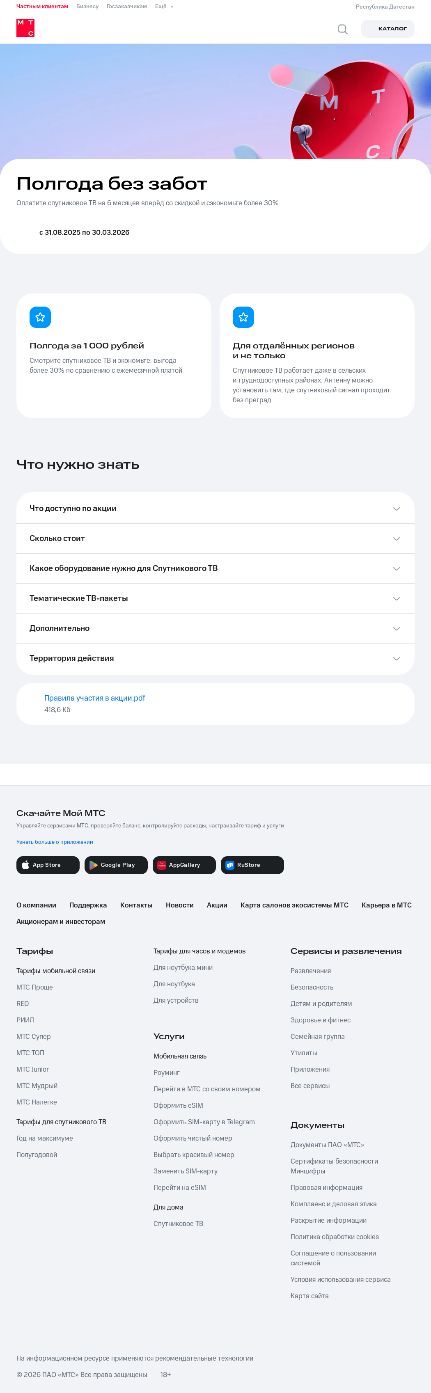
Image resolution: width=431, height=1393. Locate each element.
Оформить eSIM (178, 1106)
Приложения (310, 1070)
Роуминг (167, 1073)
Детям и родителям (321, 1004)
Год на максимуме (44, 1138)
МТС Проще (34, 987)
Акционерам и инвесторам (60, 922)
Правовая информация (326, 1188)
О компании (36, 905)
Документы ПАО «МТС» (328, 1145)
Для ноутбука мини (183, 968)
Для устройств (176, 1001)
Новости (180, 905)
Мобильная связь (180, 1056)
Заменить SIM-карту (186, 1171)
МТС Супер (33, 1037)
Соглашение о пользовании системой (333, 1258)
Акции (217, 905)
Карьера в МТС (387, 905)
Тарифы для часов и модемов (200, 951)
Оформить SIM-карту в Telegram (204, 1122)
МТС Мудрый (36, 1086)
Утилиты (304, 1053)
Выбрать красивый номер (194, 1155)
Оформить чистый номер (193, 1138)
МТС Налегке (36, 1102)
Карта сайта (310, 1296)
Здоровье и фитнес (321, 1020)
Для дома (168, 1207)
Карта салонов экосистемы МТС (294, 905)
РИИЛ (25, 1020)
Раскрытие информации (329, 1221)
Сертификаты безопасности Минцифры (334, 1166)
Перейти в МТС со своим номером (207, 1089)
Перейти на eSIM (180, 1188)
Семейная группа (318, 1037)
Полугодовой (36, 1155)
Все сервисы (310, 1086)
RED (22, 1004)
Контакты (136, 905)
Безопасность (312, 987)
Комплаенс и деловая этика (334, 1204)
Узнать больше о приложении (54, 842)
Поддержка (88, 905)
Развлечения (311, 971)
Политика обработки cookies (335, 1237)
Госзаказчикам (127, 6)
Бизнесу (87, 6)
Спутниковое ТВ (178, 1224)
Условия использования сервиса (341, 1280)
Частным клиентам (42, 6)
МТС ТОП (30, 1053)
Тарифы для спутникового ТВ (61, 1122)
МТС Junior (32, 1070)
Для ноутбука (174, 984)
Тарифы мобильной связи (55, 971)
